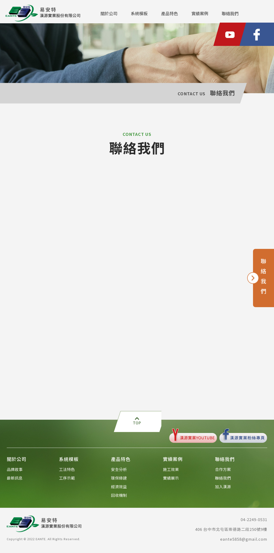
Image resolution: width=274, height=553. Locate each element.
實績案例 (199, 13)
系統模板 (139, 13)
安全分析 (119, 471)
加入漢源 (223, 488)
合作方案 (223, 471)
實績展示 (171, 480)
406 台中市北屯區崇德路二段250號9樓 (231, 531)
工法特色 (67, 471)
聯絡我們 (230, 13)
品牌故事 (15, 471)
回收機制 (119, 497)
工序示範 (67, 480)
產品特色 (169, 13)
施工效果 (171, 471)
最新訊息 (15, 480)
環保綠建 (119, 480)
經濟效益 (119, 488)
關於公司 (109, 13)
